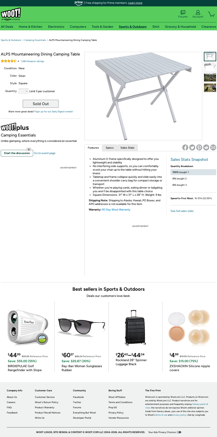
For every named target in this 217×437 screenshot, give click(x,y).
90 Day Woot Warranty (116, 209)
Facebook (78, 397)
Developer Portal (82, 417)
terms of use (161, 415)
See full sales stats (182, 211)
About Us (12, 397)
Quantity (11, 91)
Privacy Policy (115, 412)
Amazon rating (32, 61)
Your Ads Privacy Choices (162, 432)
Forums (183, 14)
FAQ (9, 407)
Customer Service (45, 397)
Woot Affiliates (116, 397)
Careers (11, 402)
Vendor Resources (118, 417)
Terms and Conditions (120, 402)
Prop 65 (112, 407)
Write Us (39, 417)
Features (93, 147)
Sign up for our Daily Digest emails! (54, 111)
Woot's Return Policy (46, 402)
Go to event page (44, 153)
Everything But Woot (84, 412)
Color (13, 75)
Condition (10, 68)
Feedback (12, 412)
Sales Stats (127, 147)
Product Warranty (44, 407)
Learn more (135, 3)
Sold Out (41, 103)
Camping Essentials (35, 40)
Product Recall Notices (47, 412)
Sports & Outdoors (11, 40)
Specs (110, 147)
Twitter (77, 402)
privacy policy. (179, 415)
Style (13, 83)
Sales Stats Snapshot (189, 159)
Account (197, 14)
